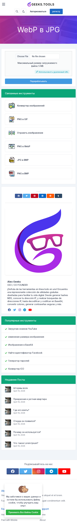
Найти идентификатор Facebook (25, 352)
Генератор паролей (18, 360)
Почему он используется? (27, 432)
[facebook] (9, 310)
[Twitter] (26, 196)
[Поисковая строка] (17, 11)
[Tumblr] (58, 196)
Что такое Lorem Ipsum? (25, 443)
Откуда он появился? (24, 421)
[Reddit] (50, 196)
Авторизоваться (38, 11)
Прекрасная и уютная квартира (30, 399)
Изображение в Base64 (20, 344)
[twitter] (15, 310)
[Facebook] (18, 196)
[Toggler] (3, 4)
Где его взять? (21, 410)
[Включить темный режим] (23, 11)
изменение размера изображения (26, 336)
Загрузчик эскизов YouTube (22, 328)
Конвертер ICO (16, 368)
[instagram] (20, 310)
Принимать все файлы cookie (23, 512)
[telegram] (25, 310)
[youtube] (30, 310)
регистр (56, 11)
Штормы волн (20, 388)
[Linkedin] (42, 196)
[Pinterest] (34, 196)
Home (43, 514)
